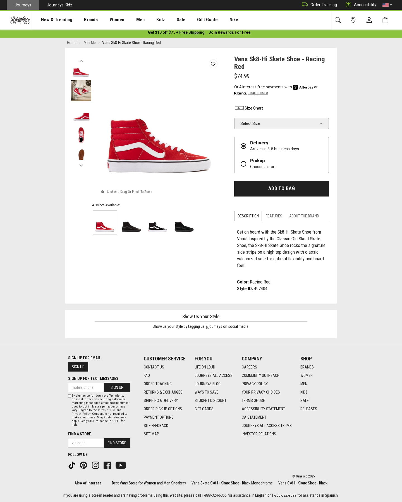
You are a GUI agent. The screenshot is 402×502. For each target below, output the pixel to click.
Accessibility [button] (359, 5)
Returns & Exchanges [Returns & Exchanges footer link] (163, 392)
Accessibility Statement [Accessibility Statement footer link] (263, 409)
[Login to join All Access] (176, 33)
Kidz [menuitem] (143, 19)
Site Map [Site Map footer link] (151, 434)
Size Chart (248, 109)
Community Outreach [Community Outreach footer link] (260, 376)
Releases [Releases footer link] (308, 409)
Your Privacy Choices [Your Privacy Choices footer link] (261, 392)
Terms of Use (107, 410)
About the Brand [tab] (304, 217)
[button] (387, 5)
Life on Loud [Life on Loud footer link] (205, 367)
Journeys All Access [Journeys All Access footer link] (214, 376)
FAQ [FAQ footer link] (147, 376)
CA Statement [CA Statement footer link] (254, 417)
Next (81, 165)
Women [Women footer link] (306, 376)
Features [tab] (274, 217)
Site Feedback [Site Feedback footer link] (156, 426)
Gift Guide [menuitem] (184, 19)
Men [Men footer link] (303, 384)
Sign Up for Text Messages (93, 379)
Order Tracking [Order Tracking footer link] (158, 384)
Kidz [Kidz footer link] (304, 392)
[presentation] (51, 19)
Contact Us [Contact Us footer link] (154, 367)
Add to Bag (281, 189)
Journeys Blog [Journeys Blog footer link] (208, 384)
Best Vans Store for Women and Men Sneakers (149, 483)
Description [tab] (248, 217)
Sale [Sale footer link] (304, 401)
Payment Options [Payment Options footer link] (159, 417)
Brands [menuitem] (82, 19)
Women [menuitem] (105, 19)
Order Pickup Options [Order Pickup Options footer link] (163, 409)
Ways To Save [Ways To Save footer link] (207, 392)
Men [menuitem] (125, 19)
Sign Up (78, 367)
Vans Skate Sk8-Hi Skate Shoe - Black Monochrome (232, 483)
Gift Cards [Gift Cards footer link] (204, 409)
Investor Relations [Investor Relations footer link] (259, 434)
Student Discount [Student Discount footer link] (210, 401)
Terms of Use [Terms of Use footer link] (253, 401)
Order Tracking (318, 5)
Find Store (117, 443)
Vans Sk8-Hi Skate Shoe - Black (302, 483)
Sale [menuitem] (161, 19)
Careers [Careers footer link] (249, 367)
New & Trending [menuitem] (51, 19)
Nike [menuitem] (207, 19)
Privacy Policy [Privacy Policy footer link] (255, 384)
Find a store (79, 434)
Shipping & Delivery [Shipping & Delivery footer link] (161, 401)
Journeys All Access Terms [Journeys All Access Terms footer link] (267, 426)
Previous (81, 61)
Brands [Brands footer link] (307, 367)
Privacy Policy (81, 414)
